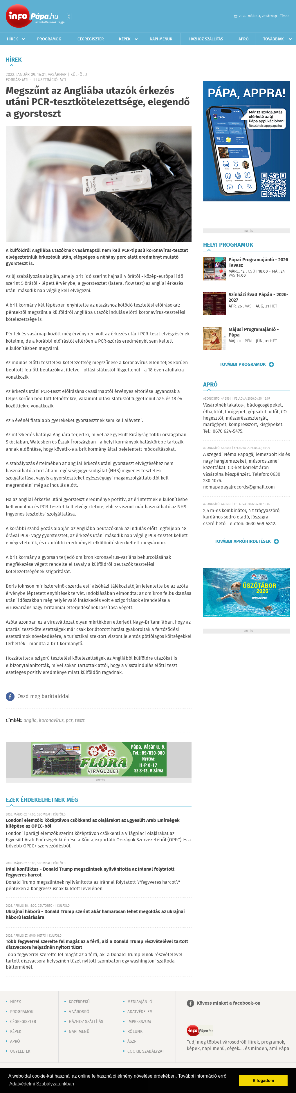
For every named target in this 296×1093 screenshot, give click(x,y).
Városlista (69, 16)
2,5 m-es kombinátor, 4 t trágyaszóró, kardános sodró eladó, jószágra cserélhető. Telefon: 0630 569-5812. (242, 517)
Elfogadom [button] (263, 1080)
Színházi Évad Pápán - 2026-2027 (258, 297)
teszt (80, 720)
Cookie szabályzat (145, 1051)
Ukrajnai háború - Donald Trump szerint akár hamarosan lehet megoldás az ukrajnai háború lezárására (95, 914)
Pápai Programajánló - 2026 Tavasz (258, 262)
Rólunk (134, 1031)
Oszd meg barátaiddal (43, 697)
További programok (243, 364)
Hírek (12, 39)
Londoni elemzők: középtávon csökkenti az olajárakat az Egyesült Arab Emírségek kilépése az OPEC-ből (93, 823)
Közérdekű (79, 1002)
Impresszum (139, 1022)
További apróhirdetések (243, 541)
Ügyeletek (20, 1051)
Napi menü (79, 1031)
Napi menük (161, 39)
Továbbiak (273, 39)
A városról (80, 1012)
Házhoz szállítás (206, 39)
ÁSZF (131, 1041)
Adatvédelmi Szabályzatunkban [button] (41, 1083)
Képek (125, 39)
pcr (69, 720)
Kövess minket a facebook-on (228, 1003)
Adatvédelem (140, 1012)
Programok (49, 39)
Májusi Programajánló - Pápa (254, 332)
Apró (244, 39)
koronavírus (51, 720)
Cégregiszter (90, 39)
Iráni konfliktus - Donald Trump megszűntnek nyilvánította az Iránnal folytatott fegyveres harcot (90, 872)
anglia (30, 720)
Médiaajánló (139, 1002)
